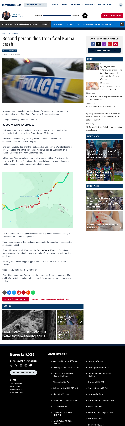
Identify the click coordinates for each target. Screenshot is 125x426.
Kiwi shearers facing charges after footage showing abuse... (26, 334)
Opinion (101, 5)
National (15, 33)
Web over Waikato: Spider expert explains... (65, 334)
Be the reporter (15, 387)
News (9, 33)
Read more (104, 72)
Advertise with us (16, 389)
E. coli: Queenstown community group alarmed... (65, 319)
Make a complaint (16, 392)
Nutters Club (17, 17)
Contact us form (16, 384)
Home (4, 33)
